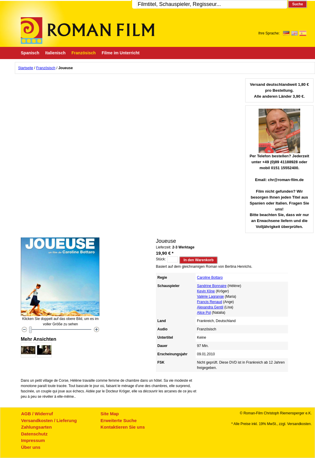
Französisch (46, 68)
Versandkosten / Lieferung (49, 420)
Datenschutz (34, 433)
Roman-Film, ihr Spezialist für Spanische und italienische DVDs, (87, 30)
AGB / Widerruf (37, 413)
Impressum (33, 440)
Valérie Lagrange (210, 296)
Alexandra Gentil (210, 307)
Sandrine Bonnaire (212, 286)
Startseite (25, 68)
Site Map (110, 413)
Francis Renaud (209, 302)
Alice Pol (204, 312)
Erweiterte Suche (119, 420)
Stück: (161, 259)
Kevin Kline (206, 291)
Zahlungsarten (36, 427)
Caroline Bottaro (210, 277)
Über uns (30, 447)
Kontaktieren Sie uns (123, 427)
